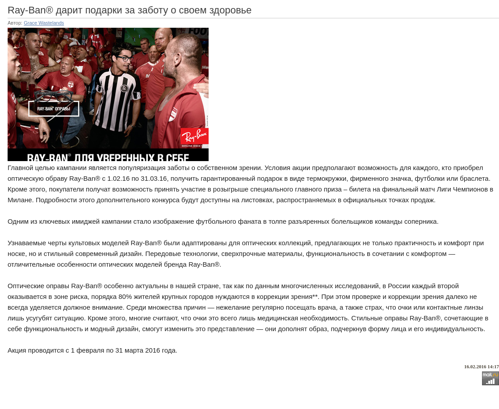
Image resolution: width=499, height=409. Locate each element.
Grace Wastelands (44, 23)
